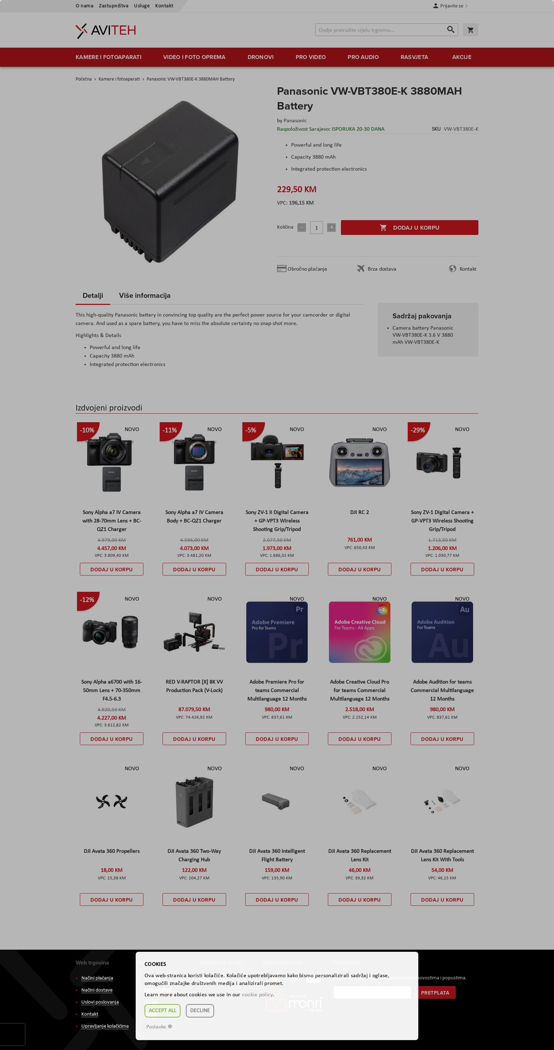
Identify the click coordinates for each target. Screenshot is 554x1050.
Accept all (162, 1011)
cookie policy (257, 995)
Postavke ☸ (159, 1027)
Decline (200, 1011)
